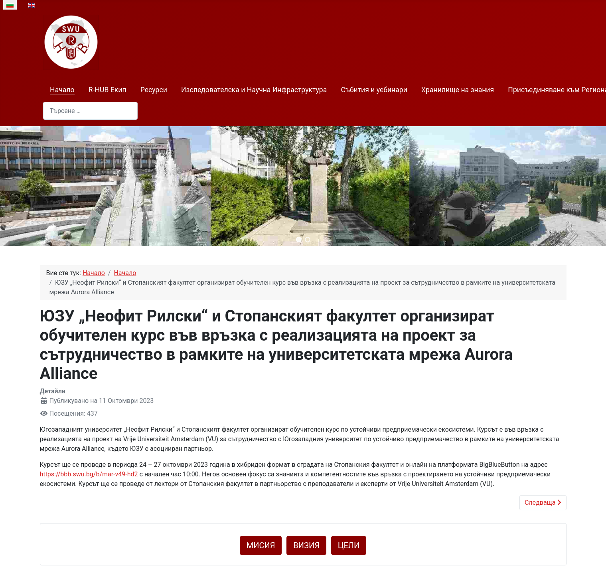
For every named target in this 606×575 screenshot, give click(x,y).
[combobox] (90, 111)
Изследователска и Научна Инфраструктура (254, 90)
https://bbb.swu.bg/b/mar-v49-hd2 (89, 474)
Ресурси (153, 90)
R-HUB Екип (107, 90)
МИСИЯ (261, 545)
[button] (299, 239)
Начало (62, 90)
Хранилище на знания (457, 90)
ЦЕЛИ (348, 545)
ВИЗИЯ (306, 545)
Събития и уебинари (374, 90)
